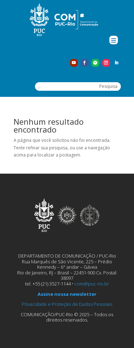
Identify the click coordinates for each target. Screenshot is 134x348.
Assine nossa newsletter (67, 294)
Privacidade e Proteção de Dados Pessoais (67, 304)
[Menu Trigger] (113, 40)
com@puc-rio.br (91, 283)
